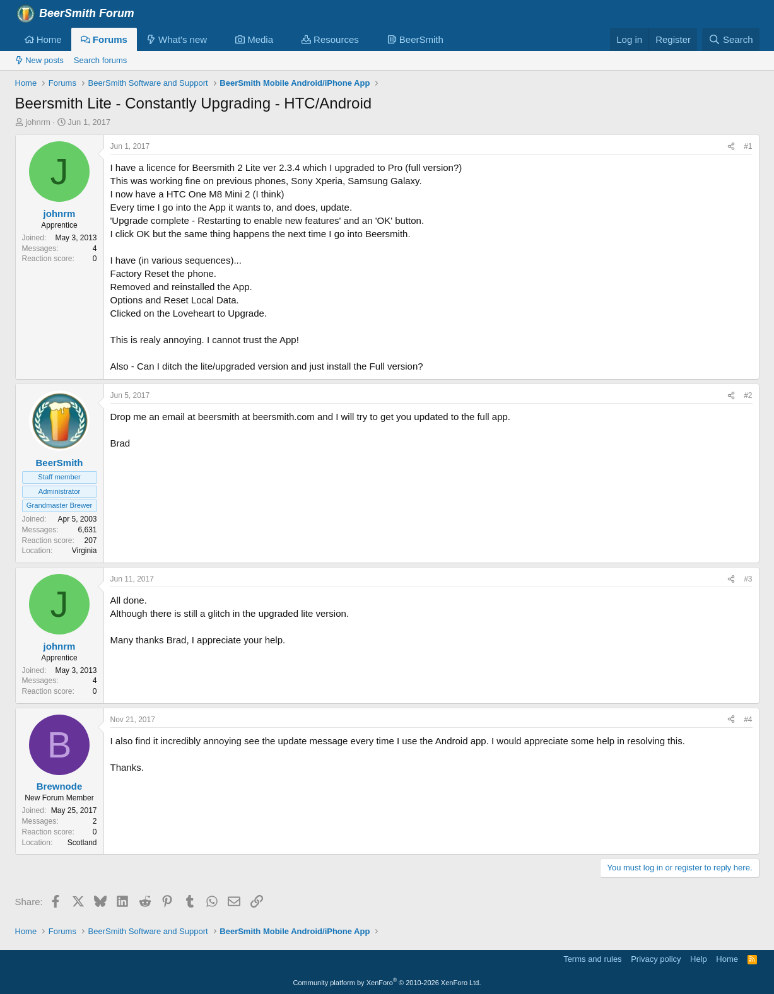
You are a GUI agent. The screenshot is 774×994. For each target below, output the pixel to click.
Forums (104, 39)
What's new (176, 39)
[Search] (730, 39)
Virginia (84, 550)
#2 (748, 395)
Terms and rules (592, 959)
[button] (217, 39)
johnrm (37, 122)
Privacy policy (656, 959)
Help (698, 959)
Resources (330, 39)
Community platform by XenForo (387, 982)
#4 (748, 719)
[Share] (731, 146)
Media (254, 39)
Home (43, 39)
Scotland (82, 842)
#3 (748, 579)
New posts (39, 60)
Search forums (100, 60)
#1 (748, 146)
